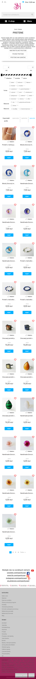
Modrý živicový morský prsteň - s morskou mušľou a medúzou (9, 183)
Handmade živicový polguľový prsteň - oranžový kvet (9, 493)
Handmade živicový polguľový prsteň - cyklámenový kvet (27, 454)
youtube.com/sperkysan (16, 573)
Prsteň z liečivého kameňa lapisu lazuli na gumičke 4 (27, 300)
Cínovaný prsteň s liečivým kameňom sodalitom (27, 338)
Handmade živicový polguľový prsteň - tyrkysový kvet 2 (9, 532)
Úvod (15, 29)
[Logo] (18, 6)
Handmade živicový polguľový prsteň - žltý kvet (27, 493)
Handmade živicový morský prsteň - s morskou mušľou (9, 222)
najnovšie (32, 118)
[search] (32, 14)
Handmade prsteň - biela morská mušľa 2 (27, 416)
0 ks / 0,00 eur (30, 2)
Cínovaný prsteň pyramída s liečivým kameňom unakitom (9, 338)
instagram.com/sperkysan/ (16, 578)
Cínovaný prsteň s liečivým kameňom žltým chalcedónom (27, 377)
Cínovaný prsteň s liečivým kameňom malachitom (9, 416)
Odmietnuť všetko (21, 675)
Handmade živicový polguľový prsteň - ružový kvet (9, 454)
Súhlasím (31, 675)
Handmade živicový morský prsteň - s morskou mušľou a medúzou (27, 183)
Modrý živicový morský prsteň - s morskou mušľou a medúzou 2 (27, 145)
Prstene (20, 29)
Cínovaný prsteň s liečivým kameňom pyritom (9, 377)
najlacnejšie (15, 118)
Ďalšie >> (23, 552)
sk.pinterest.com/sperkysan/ (18, 581)
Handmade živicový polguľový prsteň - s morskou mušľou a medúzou (9, 261)
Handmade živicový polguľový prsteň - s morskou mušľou (27, 222)
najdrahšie (24, 118)
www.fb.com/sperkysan (16, 575)
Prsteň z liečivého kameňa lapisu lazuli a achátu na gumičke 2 (9, 300)
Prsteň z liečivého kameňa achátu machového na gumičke (27, 261)
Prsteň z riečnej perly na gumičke (9, 145)
